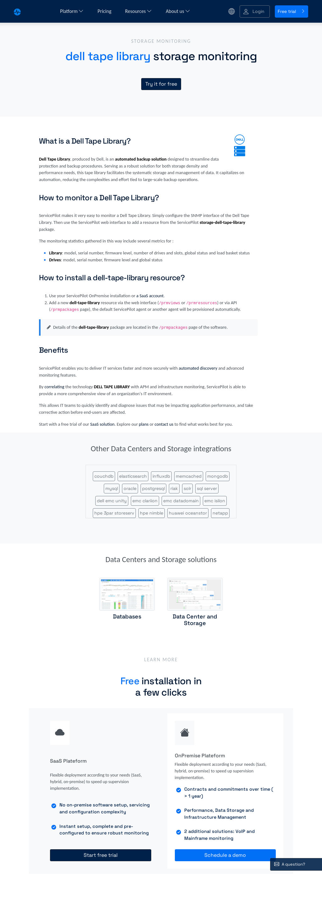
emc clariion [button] (145, 501)
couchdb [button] (104, 476)
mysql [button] (111, 488)
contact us (164, 424)
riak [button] (174, 488)
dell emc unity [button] (112, 501)
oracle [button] (130, 488)
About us (178, 11)
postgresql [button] (153, 488)
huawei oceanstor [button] (188, 513)
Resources (138, 11)
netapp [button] (220, 513)
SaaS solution (102, 424)
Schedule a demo (225, 855)
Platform (72, 11)
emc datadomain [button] (181, 501)
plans (143, 424)
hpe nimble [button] (151, 513)
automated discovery (198, 368)
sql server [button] (207, 488)
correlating (54, 387)
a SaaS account (150, 296)
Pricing (105, 11)
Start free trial (101, 855)
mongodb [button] (217, 476)
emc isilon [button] (214, 501)
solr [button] (187, 488)
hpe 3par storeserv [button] (114, 513)
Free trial (291, 11)
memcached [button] (189, 476)
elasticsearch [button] (133, 476)
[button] (255, 11)
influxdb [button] (161, 476)
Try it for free (161, 84)
